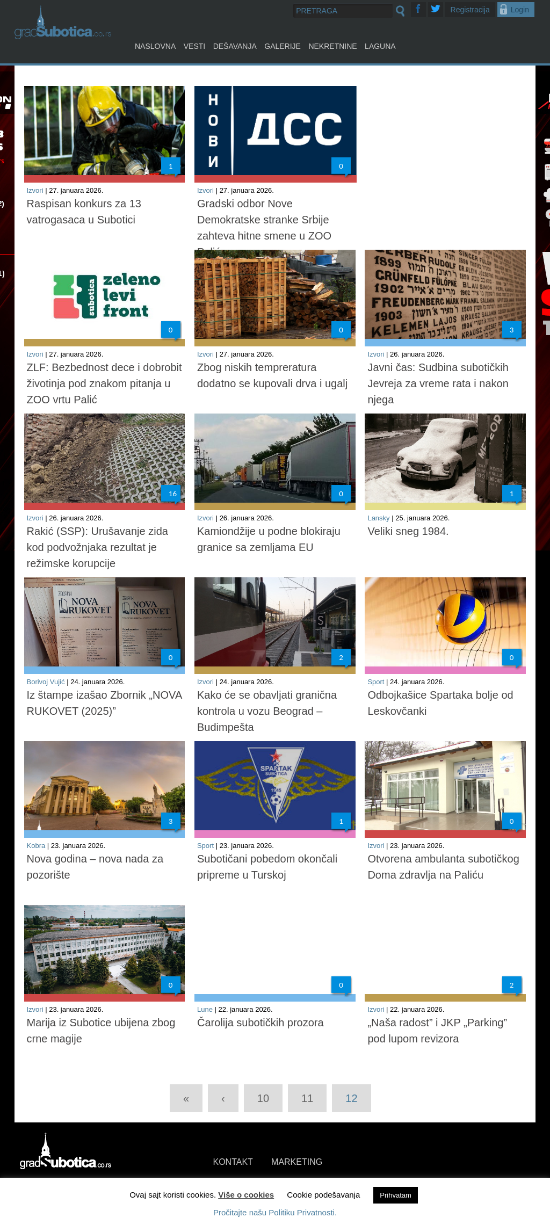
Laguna (380, 46)
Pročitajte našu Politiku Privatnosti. (275, 1212)
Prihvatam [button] (395, 1195)
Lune (205, 1009)
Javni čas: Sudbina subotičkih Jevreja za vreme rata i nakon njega (437, 383)
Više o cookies (246, 1194)
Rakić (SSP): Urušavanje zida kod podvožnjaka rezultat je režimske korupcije (97, 547)
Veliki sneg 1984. (407, 531)
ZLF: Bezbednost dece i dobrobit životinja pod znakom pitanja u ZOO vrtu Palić (104, 383)
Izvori (35, 190)
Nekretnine (332, 46)
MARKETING (296, 1161)
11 (307, 1098)
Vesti (194, 46)
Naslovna (155, 46)
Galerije (282, 46)
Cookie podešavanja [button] (323, 1194)
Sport (375, 682)
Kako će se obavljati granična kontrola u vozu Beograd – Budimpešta (267, 711)
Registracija (470, 9)
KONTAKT (233, 1161)
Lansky (378, 518)
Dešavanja (235, 46)
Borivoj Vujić (46, 682)
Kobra (36, 846)
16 (173, 493)
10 (263, 1098)
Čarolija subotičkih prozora (260, 1022)
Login (520, 9)
